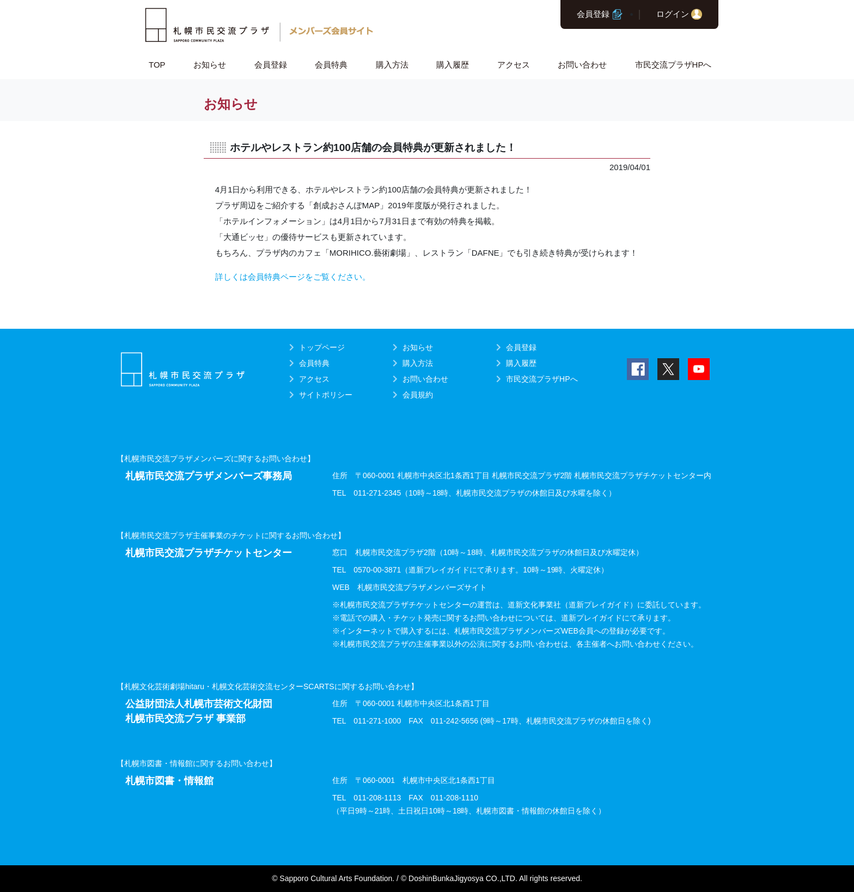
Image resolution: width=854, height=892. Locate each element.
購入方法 (392, 64)
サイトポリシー (325, 394)
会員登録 (593, 14)
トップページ (322, 347)
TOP (157, 64)
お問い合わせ (582, 64)
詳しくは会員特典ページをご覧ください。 (292, 276)
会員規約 (417, 394)
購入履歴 (452, 64)
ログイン (672, 14)
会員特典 (331, 64)
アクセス (513, 64)
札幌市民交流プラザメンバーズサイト (422, 587)
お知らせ (209, 64)
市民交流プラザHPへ (673, 64)
